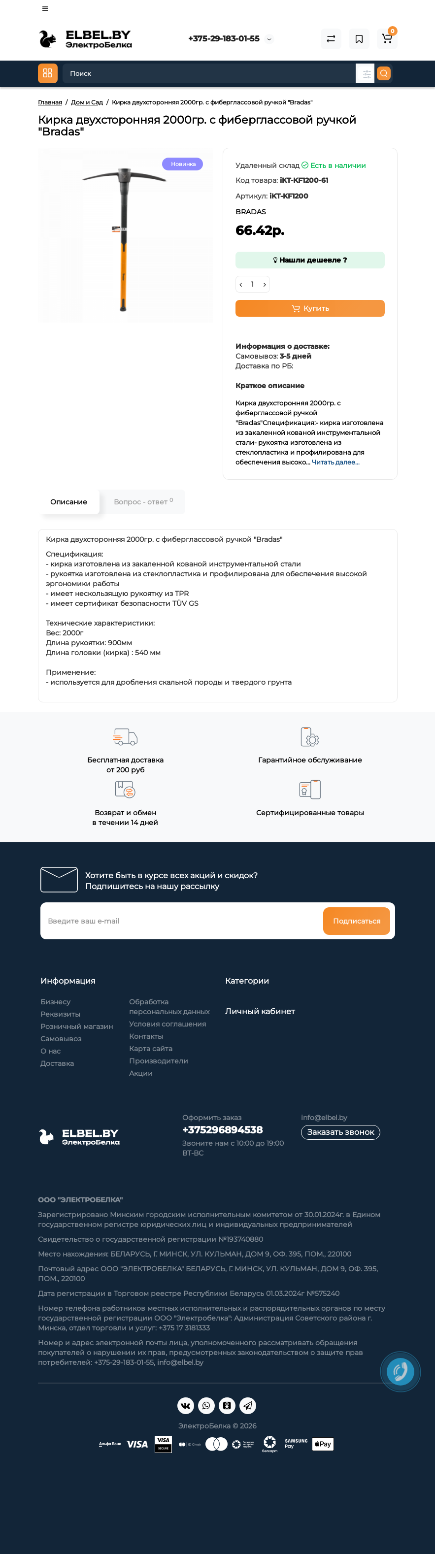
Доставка (57, 1063)
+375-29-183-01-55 (224, 38)
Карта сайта (150, 1048)
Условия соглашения (167, 1024)
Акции (141, 1073)
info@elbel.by (324, 1117)
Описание (68, 501)
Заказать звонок (340, 1132)
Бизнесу (55, 1001)
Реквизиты (60, 1014)
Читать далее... (336, 462)
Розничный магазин (76, 1026)
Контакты (146, 1036)
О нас (50, 1051)
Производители (158, 1061)
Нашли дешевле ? (310, 260)
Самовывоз (60, 1038)
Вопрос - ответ (143, 501)
